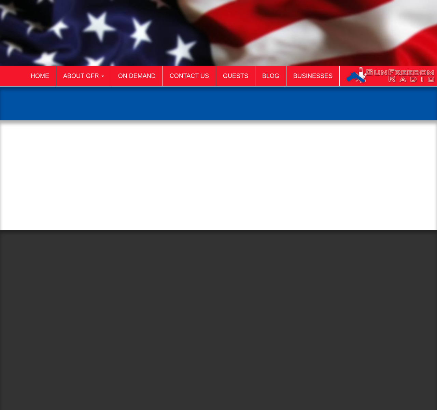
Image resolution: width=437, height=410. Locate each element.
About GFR (83, 75)
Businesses (313, 75)
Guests (235, 75)
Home (40, 75)
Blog (270, 75)
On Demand (137, 75)
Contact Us (189, 75)
